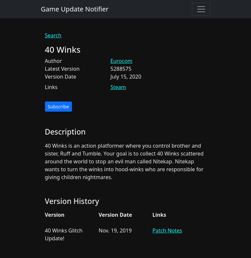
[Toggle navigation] (201, 9)
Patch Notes (167, 230)
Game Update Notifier (75, 9)
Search (53, 35)
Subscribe (58, 106)
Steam (118, 87)
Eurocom (122, 60)
